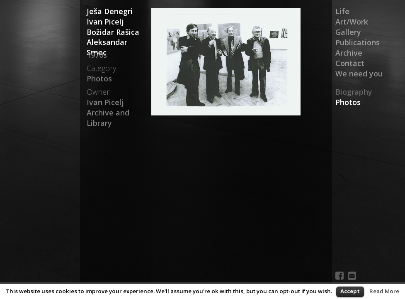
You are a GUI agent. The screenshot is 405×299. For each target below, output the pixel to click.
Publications (357, 42)
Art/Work (351, 22)
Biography (353, 92)
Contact (349, 63)
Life (342, 11)
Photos (348, 102)
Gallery (348, 32)
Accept (350, 291)
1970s (97, 55)
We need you (359, 73)
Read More (384, 291)
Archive (348, 53)
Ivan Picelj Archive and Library (108, 112)
